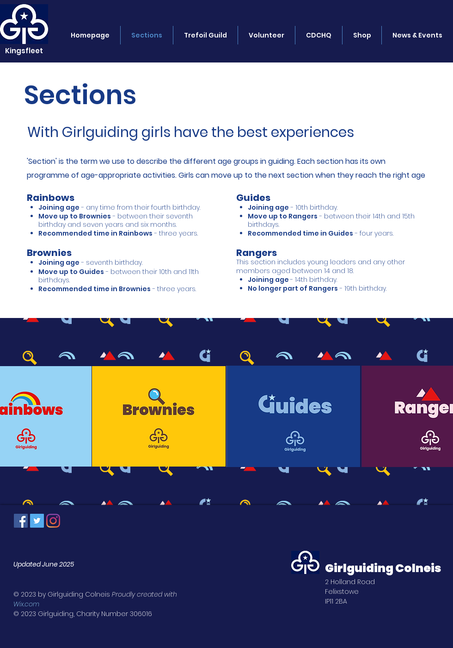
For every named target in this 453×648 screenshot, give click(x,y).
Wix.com (26, 604)
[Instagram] (53, 521)
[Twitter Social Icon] (37, 521)
